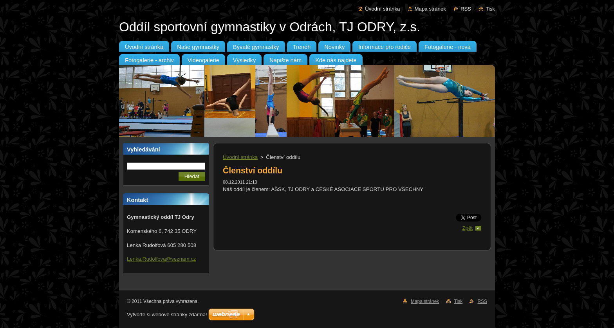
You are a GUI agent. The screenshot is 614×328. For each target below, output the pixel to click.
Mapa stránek (430, 9)
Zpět (467, 228)
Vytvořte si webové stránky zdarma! (167, 314)
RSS (465, 9)
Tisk (490, 9)
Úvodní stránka (382, 9)
